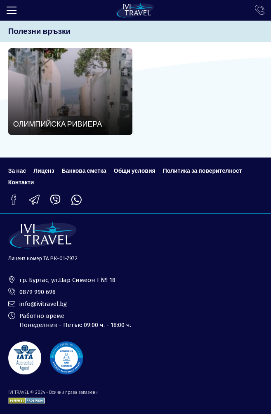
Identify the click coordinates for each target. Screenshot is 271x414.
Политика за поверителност (202, 170)
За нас (17, 170)
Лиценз (43, 170)
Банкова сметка (84, 170)
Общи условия (135, 170)
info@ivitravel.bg (43, 304)
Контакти (21, 182)
